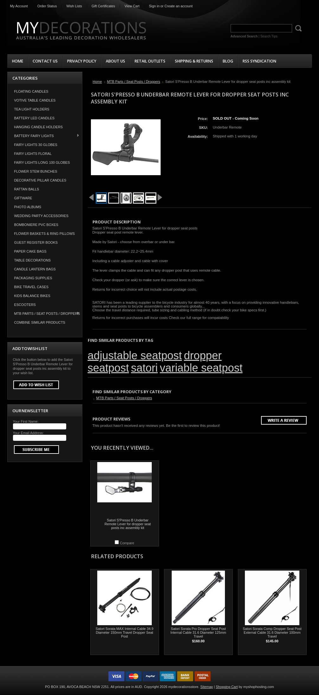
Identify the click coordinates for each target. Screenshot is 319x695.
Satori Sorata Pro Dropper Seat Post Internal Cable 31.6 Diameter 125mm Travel (198, 632)
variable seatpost (201, 368)
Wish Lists (74, 6)
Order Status (47, 6)
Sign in (154, 6)
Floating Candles (31, 91)
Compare (127, 543)
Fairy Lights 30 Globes (35, 145)
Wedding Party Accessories (41, 216)
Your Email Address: (28, 433)
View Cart (131, 6)
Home (97, 81)
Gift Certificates (103, 6)
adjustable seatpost (135, 355)
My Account (19, 6)
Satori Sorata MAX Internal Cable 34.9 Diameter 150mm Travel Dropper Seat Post (124, 632)
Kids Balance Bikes (32, 296)
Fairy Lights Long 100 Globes (42, 162)
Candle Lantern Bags (35, 269)
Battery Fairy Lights (44, 136)
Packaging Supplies (33, 278)
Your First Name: (26, 421)
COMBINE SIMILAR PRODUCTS (39, 322)
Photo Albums (27, 207)
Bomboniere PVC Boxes (36, 225)
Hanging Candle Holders (38, 127)
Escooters (25, 305)
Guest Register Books (36, 242)
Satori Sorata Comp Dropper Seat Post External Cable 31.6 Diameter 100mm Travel (272, 632)
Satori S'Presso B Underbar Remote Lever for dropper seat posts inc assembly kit (128, 524)
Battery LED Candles (34, 118)
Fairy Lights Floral (33, 154)
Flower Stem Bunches (35, 171)
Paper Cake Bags (30, 251)
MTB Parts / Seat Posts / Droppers (44, 313)
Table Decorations (32, 260)
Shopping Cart (227, 687)
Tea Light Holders (31, 109)
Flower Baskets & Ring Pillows (44, 233)
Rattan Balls (26, 189)
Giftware (23, 198)
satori (144, 368)
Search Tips (269, 36)
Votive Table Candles (35, 100)
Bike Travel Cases (31, 287)
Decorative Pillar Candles (40, 180)
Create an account (178, 6)
